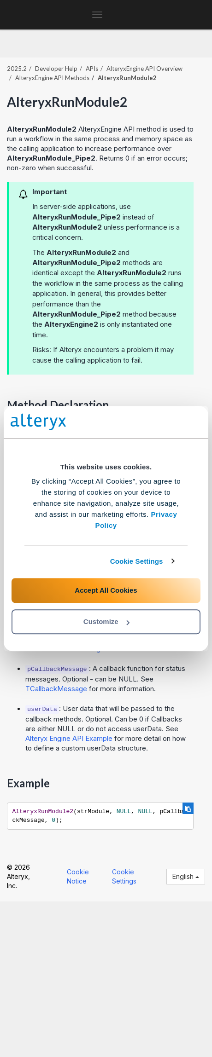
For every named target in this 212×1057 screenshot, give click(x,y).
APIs (92, 68)
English (185, 876)
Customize (106, 621)
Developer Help (56, 68)
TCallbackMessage (56, 688)
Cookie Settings (136, 561)
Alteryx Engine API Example (68, 738)
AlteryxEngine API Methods (52, 77)
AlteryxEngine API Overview (144, 68)
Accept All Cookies (106, 590)
